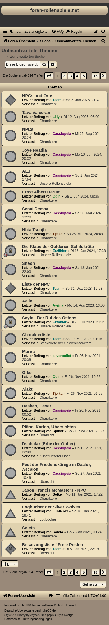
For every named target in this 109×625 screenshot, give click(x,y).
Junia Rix (60, 511)
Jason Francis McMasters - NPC (54, 490)
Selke (57, 494)
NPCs (27, 129)
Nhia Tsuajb (34, 229)
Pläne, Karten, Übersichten (49, 427)
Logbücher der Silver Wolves (51, 507)
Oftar (27, 372)
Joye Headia (34, 150)
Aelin (27, 301)
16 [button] (95, 75)
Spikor (58, 431)
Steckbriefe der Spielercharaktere (66, 343)
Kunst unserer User (55, 456)
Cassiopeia (62, 134)
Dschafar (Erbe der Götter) (48, 443)
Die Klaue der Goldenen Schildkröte (58, 246)
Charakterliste (36, 334)
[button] (48, 75)
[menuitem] (29, 32)
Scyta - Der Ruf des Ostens (49, 318)
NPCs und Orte (37, 95)
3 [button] (70, 75)
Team (57, 100)
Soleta (28, 528)
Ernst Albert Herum (41, 192)
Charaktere (48, 104)
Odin (57, 196)
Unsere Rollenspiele (55, 184)
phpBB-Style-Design (60, 615)
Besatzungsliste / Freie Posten (52, 544)
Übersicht (47, 435)
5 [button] (84, 75)
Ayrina (58, 305)
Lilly (56, 117)
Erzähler (60, 251)
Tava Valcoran (36, 112)
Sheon (28, 263)
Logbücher (48, 519)
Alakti (28, 389)
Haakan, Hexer (36, 406)
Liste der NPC (36, 284)
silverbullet (62, 356)
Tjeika (57, 234)
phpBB (25, 605)
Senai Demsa (35, 208)
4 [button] (77, 75)
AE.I (26, 171)
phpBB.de (49, 610)
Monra (28, 351)
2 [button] (64, 75)
